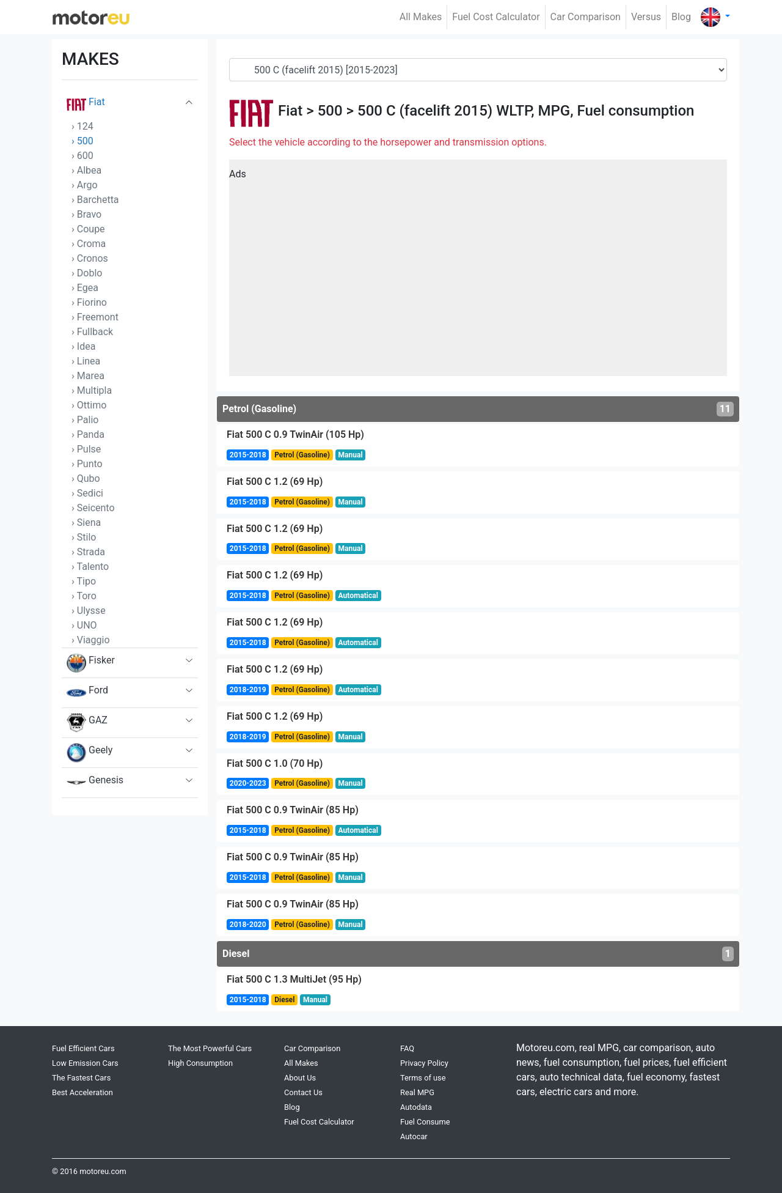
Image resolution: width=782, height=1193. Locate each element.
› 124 (82, 126)
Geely (89, 753)
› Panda (87, 434)
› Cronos (89, 258)
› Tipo (83, 581)
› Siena (86, 522)
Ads (237, 174)
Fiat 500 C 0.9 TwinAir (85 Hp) (293, 810)
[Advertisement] (478, 272)
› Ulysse (88, 610)
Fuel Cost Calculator (495, 17)
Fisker (91, 663)
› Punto (87, 464)
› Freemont (95, 317)
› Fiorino (89, 302)
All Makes (421, 17)
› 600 (82, 155)
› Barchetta (95, 199)
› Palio (84, 420)
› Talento (90, 566)
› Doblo (86, 273)
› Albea (86, 170)
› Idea (83, 346)
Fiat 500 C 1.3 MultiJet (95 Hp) (294, 979)
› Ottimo (88, 405)
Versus (646, 17)
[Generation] (478, 69)
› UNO (84, 625)
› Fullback (92, 332)
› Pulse (86, 449)
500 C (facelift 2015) (424, 110)
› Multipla (91, 390)
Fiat (86, 104)
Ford (87, 693)
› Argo (84, 185)
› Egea (84, 288)
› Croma (88, 243)
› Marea (87, 376)
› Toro (84, 596)
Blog (681, 17)
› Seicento (93, 508)
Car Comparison (585, 17)
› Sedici (87, 493)
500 (330, 110)
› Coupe (88, 229)
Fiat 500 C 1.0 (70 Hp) (275, 763)
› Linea (85, 361)
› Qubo (85, 478)
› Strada (88, 552)
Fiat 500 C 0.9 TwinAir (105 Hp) (295, 434)
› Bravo (86, 214)
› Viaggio (90, 640)
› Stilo (83, 537)
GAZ (87, 723)
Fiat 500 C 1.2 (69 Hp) (275, 481)
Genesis (95, 782)
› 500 (82, 141)
